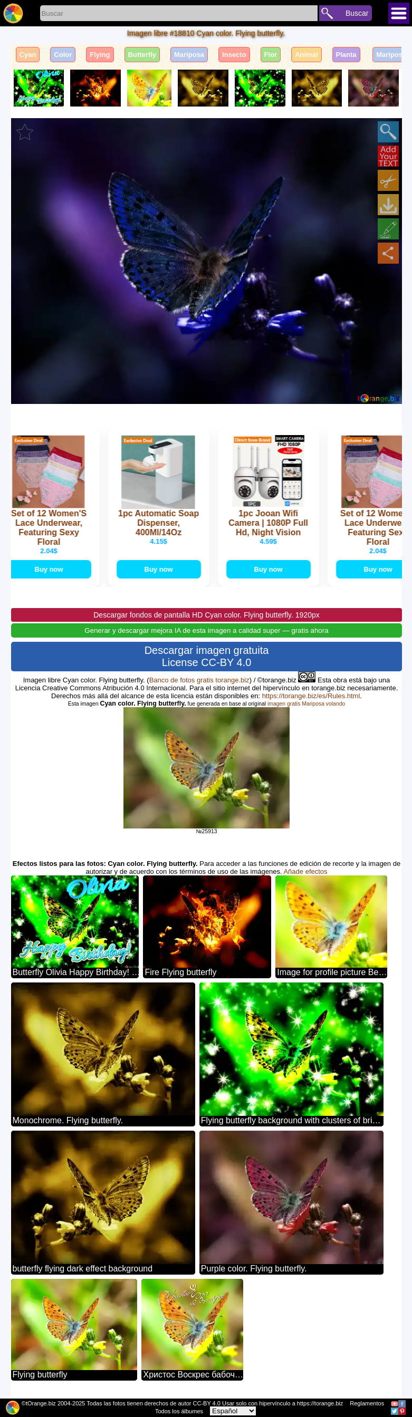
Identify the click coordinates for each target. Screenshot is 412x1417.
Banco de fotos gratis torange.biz (199, 680)
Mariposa (189, 55)
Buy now (50, 569)
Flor (270, 55)
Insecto (234, 55)
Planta (346, 55)
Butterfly (142, 55)
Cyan (28, 55)
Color (63, 55)
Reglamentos (367, 1403)
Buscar (357, 13)
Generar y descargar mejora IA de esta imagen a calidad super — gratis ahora (206, 630)
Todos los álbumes (179, 1411)
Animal (306, 55)
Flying (100, 55)
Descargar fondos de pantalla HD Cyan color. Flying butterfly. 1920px (206, 615)
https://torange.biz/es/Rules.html (311, 696)
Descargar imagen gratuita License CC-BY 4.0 (207, 656)
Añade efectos (305, 871)
